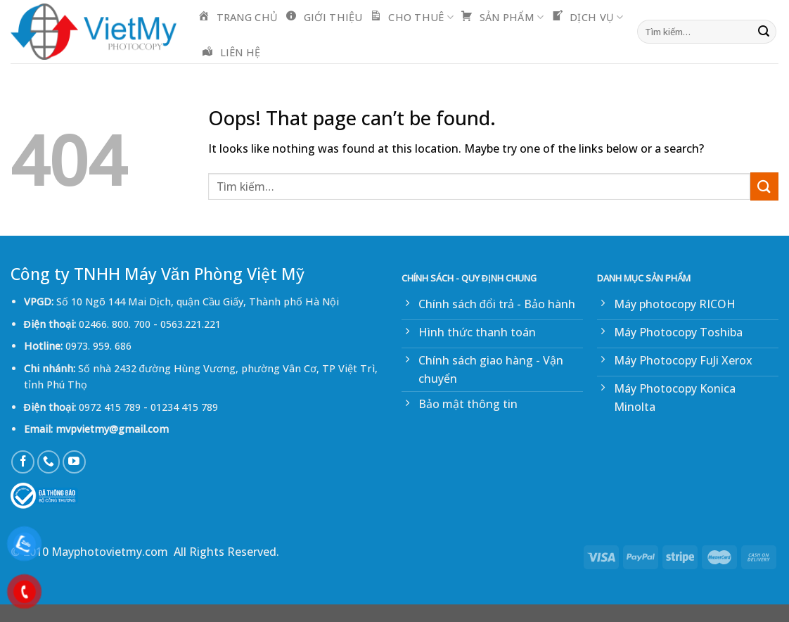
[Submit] (764, 32)
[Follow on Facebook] (22, 462)
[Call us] (48, 462)
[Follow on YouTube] (74, 462)
